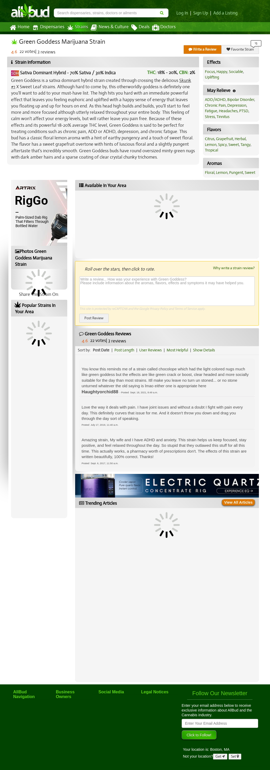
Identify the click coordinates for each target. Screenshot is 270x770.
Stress (210, 116)
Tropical (211, 150)
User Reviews (150, 350)
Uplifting (212, 77)
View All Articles (238, 502)
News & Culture (110, 27)
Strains (77, 27)
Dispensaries (48, 27)
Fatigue (211, 111)
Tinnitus (222, 116)
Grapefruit (224, 138)
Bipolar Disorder (240, 99)
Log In (182, 13)
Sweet (233, 144)
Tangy (245, 144)
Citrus (209, 138)
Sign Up (200, 13)
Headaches (228, 111)
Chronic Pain (215, 105)
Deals (140, 27)
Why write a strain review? (234, 268)
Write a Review (202, 49)
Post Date (101, 350)
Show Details (204, 350)
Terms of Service (186, 309)
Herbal (240, 138)
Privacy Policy (159, 309)
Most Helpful (177, 350)
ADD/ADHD (215, 99)
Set (235, 756)
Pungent (236, 172)
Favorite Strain (240, 49)
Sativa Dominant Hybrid (43, 73)
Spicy (222, 144)
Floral (209, 172)
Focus (210, 71)
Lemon (210, 144)
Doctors (164, 27)
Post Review (94, 318)
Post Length (124, 350)
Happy (221, 71)
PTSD (243, 111)
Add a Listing (225, 13)
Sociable (236, 71)
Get (220, 756)
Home (20, 27)
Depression (236, 105)
